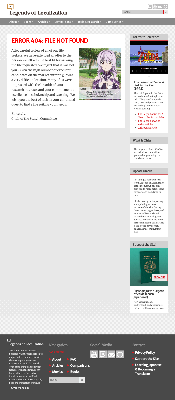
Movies (57, 372)
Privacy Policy (145, 353)
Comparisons (64, 21)
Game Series (115, 21)
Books (28, 21)
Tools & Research (89, 21)
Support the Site (147, 359)
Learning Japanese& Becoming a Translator (148, 369)
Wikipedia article (147, 127)
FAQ (73, 359)
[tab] (133, 71)
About (14, 21)
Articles (44, 21)
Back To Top (56, 352)
